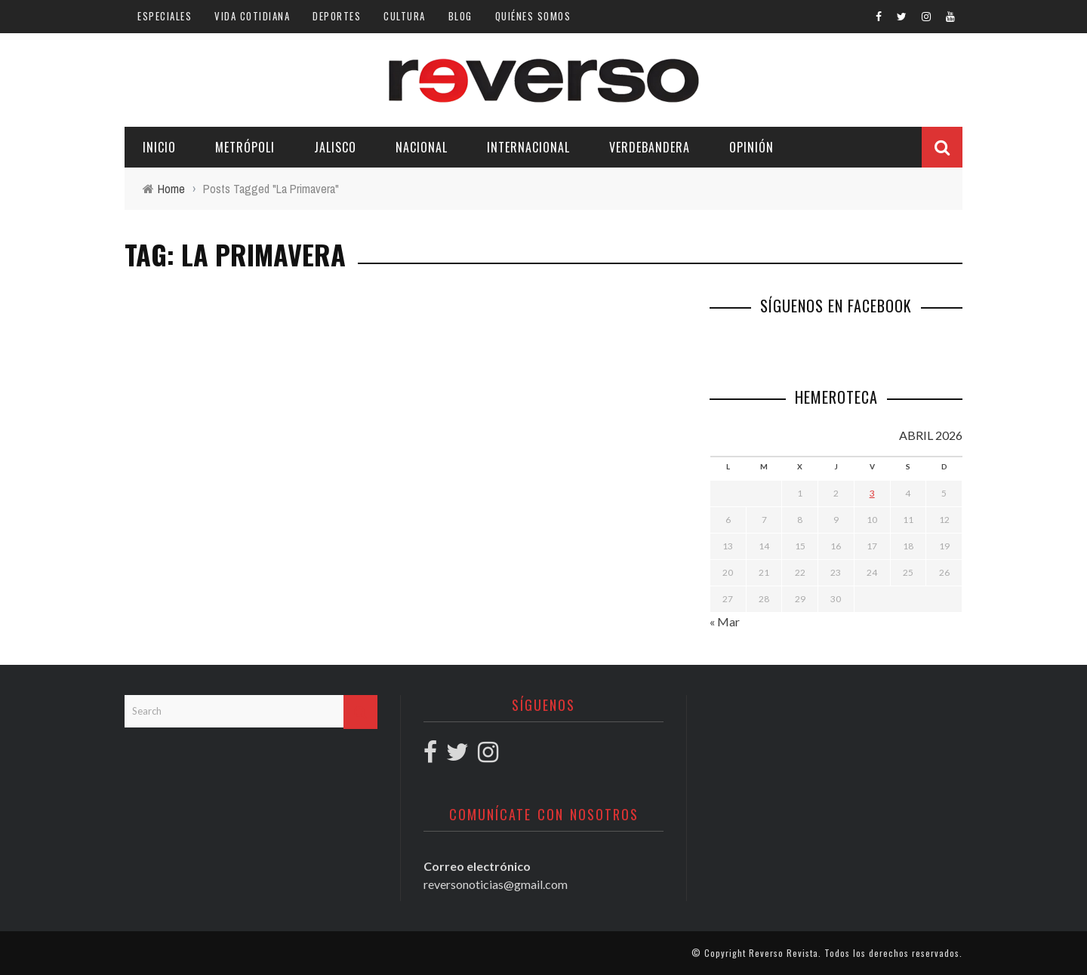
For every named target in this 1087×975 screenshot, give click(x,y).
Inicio (159, 147)
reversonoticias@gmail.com (495, 884)
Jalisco (335, 147)
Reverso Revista (783, 952)
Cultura (404, 15)
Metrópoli (245, 147)
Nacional (422, 147)
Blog (460, 15)
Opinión (751, 147)
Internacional (528, 147)
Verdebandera (649, 147)
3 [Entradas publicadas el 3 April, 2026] (872, 493)
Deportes (337, 15)
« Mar (725, 621)
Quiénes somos (533, 15)
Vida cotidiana (252, 15)
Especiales (164, 15)
